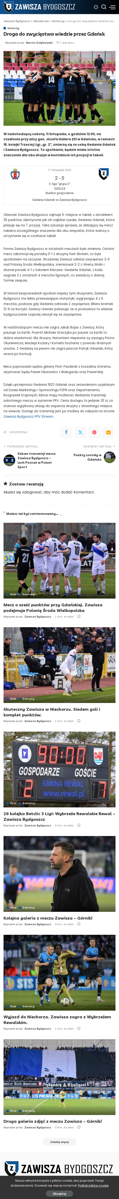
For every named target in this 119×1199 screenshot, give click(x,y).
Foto (13, 802)
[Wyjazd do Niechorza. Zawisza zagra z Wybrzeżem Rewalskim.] (59, 971)
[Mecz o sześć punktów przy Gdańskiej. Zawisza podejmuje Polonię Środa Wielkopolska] (59, 560)
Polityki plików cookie (93, 1186)
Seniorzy (13, 28)
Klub (13, 594)
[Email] (108, 432)
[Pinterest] (94, 432)
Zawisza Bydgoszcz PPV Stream (28, 416)
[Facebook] (66, 432)
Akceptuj (59, 1193)
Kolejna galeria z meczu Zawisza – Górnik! (48, 916)
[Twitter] (80, 432)
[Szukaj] (104, 7)
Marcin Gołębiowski (39, 42)
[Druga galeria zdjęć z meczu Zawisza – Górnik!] (59, 1075)
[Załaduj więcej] (59, 1140)
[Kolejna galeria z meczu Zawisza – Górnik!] (59, 872)
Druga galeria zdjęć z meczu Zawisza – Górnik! (53, 1119)
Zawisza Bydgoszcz (37, 616)
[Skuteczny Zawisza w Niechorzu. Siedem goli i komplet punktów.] (59, 665)
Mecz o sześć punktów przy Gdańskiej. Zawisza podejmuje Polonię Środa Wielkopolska (53, 607)
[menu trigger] (112, 7)
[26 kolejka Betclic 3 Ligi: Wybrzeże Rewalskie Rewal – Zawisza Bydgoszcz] (59, 768)
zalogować (32, 492)
